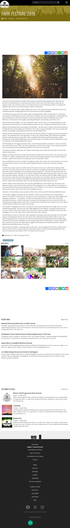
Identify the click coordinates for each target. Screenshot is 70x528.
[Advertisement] (35, 37)
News (35, 465)
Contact (35, 490)
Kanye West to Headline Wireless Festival (16, 343)
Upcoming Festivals (35, 450)
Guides (35, 475)
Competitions (35, 487)
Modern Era (17, 418)
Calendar (35, 493)
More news (64, 319)
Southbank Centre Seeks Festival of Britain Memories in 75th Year (26, 334)
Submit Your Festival (35, 447)
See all (67, 243)
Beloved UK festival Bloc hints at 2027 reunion (18, 323)
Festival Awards (35, 481)
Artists (35, 468)
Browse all (64, 389)
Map (35, 500)
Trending (35, 478)
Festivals (35, 444)
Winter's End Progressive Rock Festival (27, 393)
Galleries (35, 497)
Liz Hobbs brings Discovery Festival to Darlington (19, 352)
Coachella (16, 406)
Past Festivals (35, 453)
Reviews (35, 471)
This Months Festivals (35, 456)
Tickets (35, 460)
